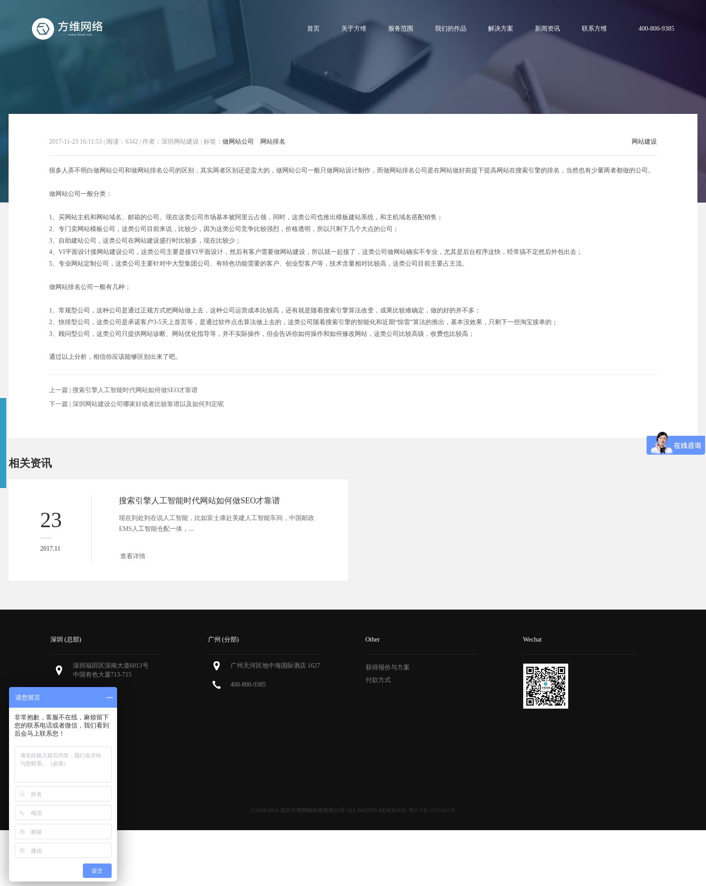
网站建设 (644, 142)
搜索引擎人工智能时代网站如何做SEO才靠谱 (135, 390)
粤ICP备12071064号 (432, 810)
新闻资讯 (547, 28)
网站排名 (272, 141)
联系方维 (594, 28)
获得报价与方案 (388, 667)
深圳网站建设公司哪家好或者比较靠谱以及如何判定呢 (148, 404)
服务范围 (400, 28)
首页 (313, 28)
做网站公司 (238, 141)
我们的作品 (450, 28)
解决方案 (500, 28)
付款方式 (378, 680)
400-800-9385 (248, 684)
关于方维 (354, 28)
